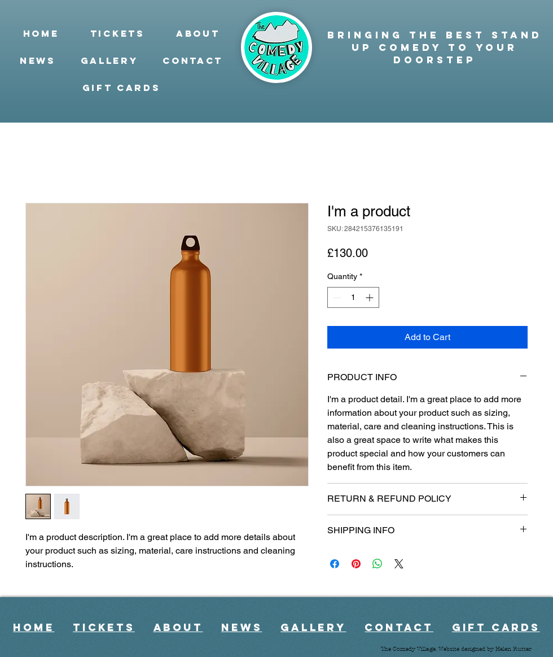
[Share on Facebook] (334, 564)
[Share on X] (399, 564)
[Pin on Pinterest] (356, 564)
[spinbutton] (353, 297)
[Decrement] (336, 297)
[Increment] (370, 297)
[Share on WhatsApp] (377, 564)
